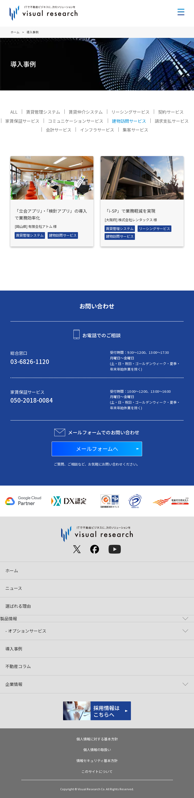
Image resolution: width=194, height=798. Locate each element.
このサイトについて (97, 771)
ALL (14, 112)
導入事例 (13, 648)
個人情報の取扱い (97, 749)
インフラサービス (97, 129)
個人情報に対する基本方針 (97, 738)
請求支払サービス (172, 121)
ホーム (15, 32)
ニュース (13, 588)
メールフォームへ (97, 448)
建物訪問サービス (129, 121)
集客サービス (135, 129)
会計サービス (58, 129)
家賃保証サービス (22, 121)
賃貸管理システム (43, 112)
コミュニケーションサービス (75, 121)
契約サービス (171, 112)
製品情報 (8, 618)
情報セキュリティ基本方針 (97, 760)
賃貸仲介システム (86, 112)
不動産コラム (18, 666)
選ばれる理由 (18, 606)
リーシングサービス (130, 112)
